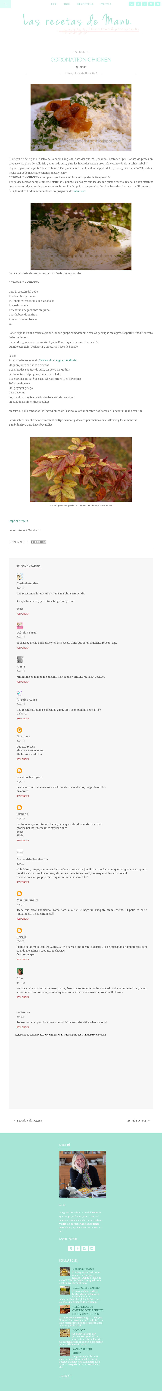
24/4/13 (21, 983)
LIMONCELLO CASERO (86, 1287)
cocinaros (23, 1012)
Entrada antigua (137, 1120)
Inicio (54, 4)
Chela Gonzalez (27, 583)
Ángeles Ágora (27, 699)
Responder (23, 613)
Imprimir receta (18, 520)
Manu (67, 4)
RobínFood (79, 191)
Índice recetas (85, 4)
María (21, 666)
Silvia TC (23, 814)
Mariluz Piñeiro (27, 900)
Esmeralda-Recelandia (32, 859)
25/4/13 (21, 1016)
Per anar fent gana (29, 777)
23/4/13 (21, 863)
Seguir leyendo (68, 1238)
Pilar (20, 978)
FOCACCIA (79, 1330)
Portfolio (106, 4)
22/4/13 (21, 588)
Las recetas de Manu (81, 21)
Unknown (23, 736)
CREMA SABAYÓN (83, 1268)
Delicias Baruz (27, 632)
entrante (81, 51)
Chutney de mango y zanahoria (57, 360)
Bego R (21, 936)
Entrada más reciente (29, 1120)
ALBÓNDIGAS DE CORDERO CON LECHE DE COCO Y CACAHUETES (87, 1310)
